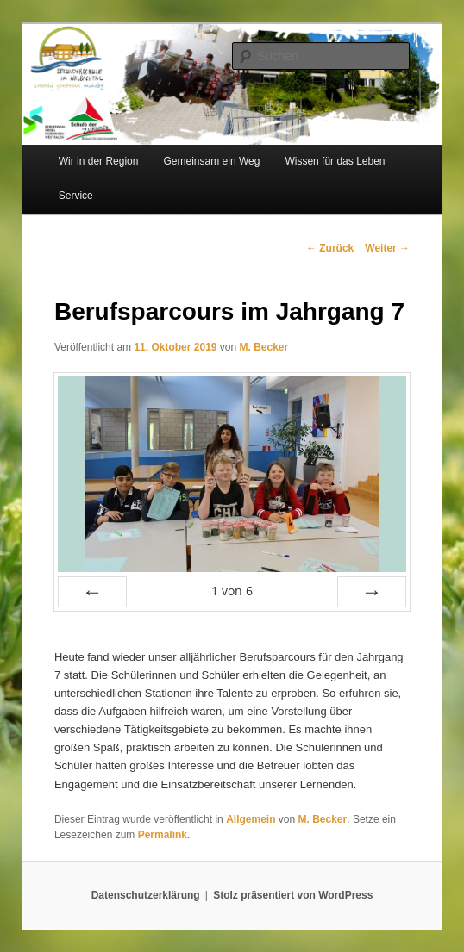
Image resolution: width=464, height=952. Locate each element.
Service (76, 196)
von (232, 590)
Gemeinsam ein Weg (212, 161)
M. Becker (264, 347)
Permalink (162, 835)
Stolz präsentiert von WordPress (293, 895)
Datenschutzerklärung (145, 895)
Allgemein (250, 819)
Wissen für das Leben (335, 161)
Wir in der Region (99, 161)
